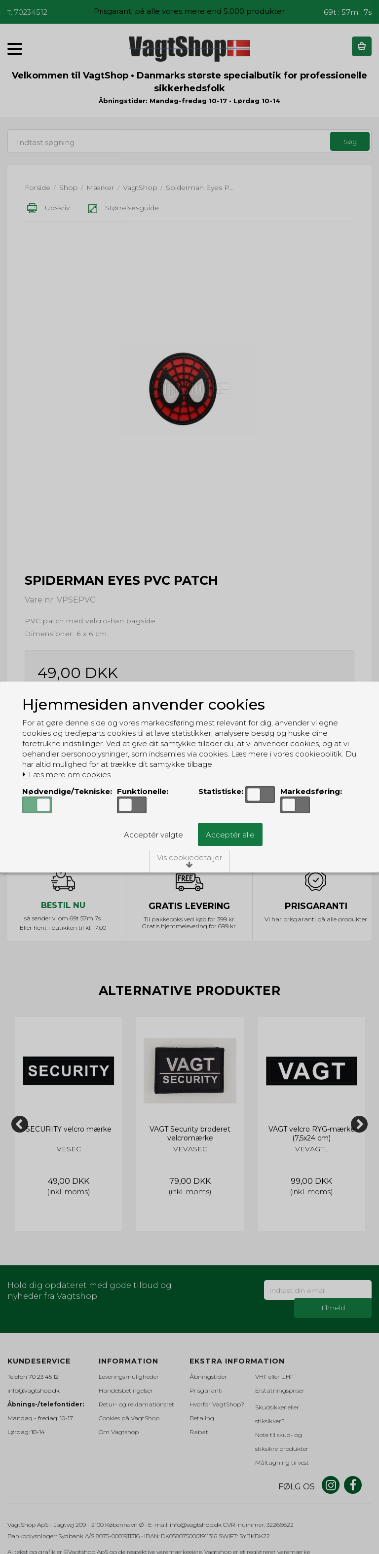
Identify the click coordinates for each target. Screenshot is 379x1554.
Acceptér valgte (153, 834)
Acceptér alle (230, 834)
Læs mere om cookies (66, 775)
